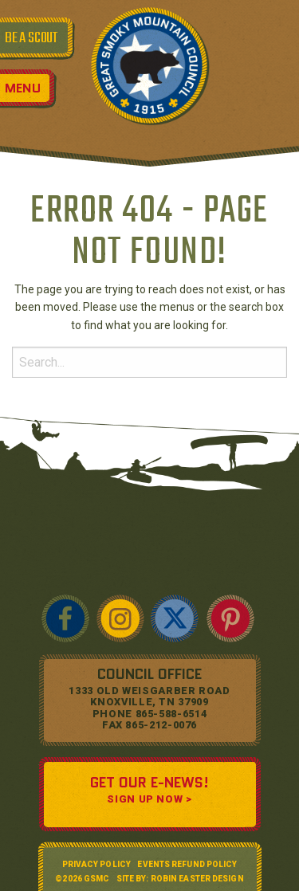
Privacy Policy (96, 864)
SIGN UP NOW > (149, 799)
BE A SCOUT (31, 38)
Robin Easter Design (197, 878)
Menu (23, 88)
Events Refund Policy (187, 864)
